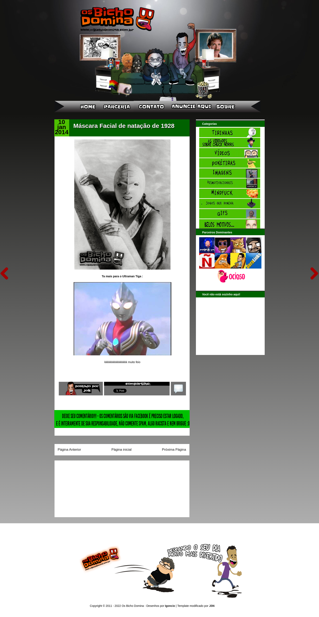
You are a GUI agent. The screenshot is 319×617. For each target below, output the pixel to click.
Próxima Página (174, 450)
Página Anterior (69, 450)
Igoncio (170, 605)
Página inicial (121, 450)
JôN (211, 605)
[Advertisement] (83, 487)
